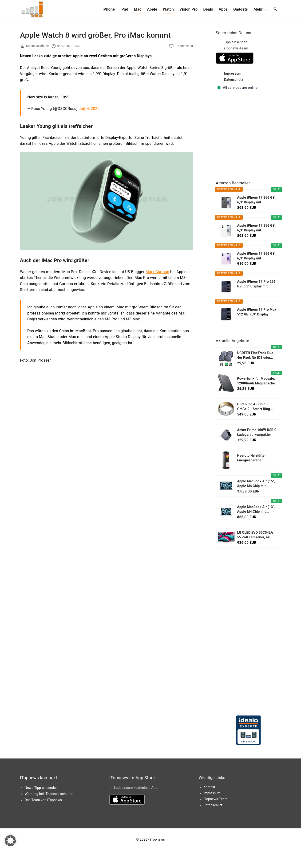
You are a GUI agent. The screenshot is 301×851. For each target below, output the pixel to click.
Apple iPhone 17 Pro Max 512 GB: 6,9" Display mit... (256, 312)
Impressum (232, 73)
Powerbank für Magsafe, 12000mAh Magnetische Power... (256, 381)
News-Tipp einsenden (41, 788)
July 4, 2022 (89, 108)
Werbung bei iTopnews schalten (49, 794)
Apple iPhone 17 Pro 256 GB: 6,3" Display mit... (256, 284)
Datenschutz (233, 79)
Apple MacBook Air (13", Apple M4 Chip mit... (256, 509)
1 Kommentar (184, 46)
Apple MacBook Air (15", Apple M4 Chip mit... (256, 483)
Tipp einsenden (235, 42)
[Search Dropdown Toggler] (275, 9)
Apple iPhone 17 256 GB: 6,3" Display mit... (256, 200)
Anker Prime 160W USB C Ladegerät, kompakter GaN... (257, 432)
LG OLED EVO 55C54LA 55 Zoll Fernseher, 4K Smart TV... (255, 535)
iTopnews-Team (236, 48)
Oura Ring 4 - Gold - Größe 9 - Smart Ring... (255, 406)
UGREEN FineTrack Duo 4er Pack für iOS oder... (255, 355)
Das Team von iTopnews (43, 800)
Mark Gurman (157, 272)
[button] (10, 840)
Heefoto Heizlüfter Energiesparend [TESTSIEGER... (251, 458)
